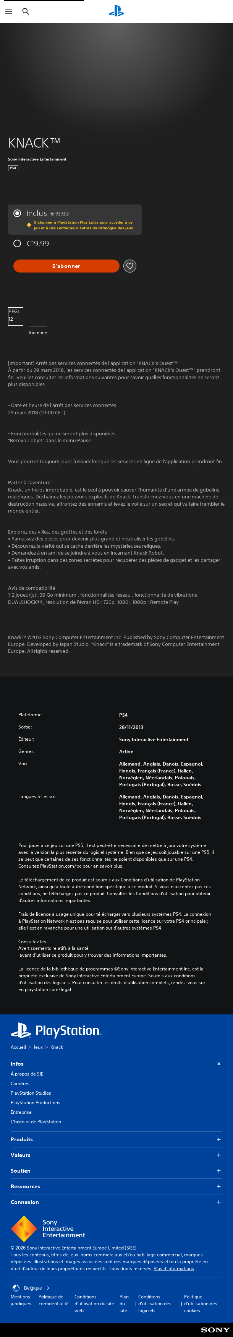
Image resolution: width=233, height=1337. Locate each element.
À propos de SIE (27, 1074)
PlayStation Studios (31, 1093)
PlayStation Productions (35, 1102)
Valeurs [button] (116, 1155)
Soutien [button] (116, 1171)
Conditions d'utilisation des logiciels (155, 1303)
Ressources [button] (116, 1186)
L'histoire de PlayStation (36, 1121)
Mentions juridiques (21, 1300)
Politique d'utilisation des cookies (200, 1303)
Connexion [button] (116, 1202)
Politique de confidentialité (54, 1300)
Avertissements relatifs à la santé (53, 948)
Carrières (20, 1083)
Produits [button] (116, 1139)
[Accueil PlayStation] (116, 11)
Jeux (38, 1047)
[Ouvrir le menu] (8, 11)
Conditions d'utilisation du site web (94, 1303)
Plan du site (124, 1303)
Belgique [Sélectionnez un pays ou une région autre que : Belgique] (31, 1288)
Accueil (18, 1047)
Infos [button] (116, 1064)
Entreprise (21, 1112)
